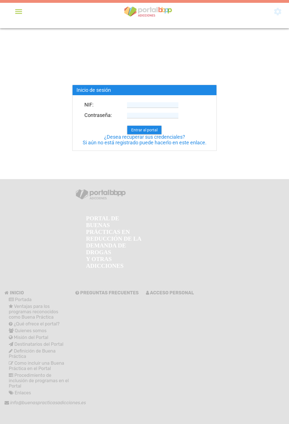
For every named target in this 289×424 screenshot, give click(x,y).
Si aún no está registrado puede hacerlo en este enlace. (145, 142)
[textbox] (152, 105)
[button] (144, 130)
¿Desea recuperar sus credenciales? (144, 137)
